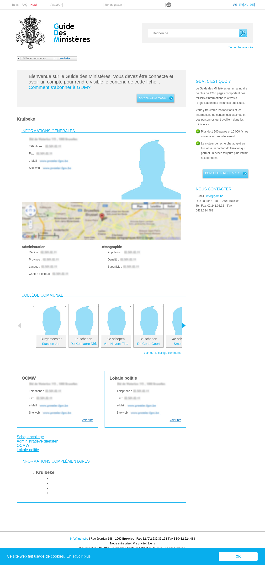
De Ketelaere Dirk (83, 344)
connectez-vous (152, 98)
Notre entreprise (120, 543)
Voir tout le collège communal (162, 353)
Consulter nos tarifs (222, 173)
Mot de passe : (114, 4)
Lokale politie (28, 450)
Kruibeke (64, 58)
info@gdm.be (214, 196)
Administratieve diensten (37, 441)
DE (252, 4)
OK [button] (238, 556)
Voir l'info (87, 420)
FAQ (24, 4)
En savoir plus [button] (79, 556)
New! (34, 4)
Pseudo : (56, 4)
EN (241, 4)
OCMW (23, 445)
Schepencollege (30, 437)
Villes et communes (34, 58)
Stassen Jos (51, 344)
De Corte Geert (148, 344)
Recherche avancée (240, 47)
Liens (151, 543)
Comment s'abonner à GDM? (59, 87)
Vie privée (139, 543)
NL (246, 4)
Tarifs (15, 4)
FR (235, 4)
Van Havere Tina (116, 344)
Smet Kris (181, 344)
